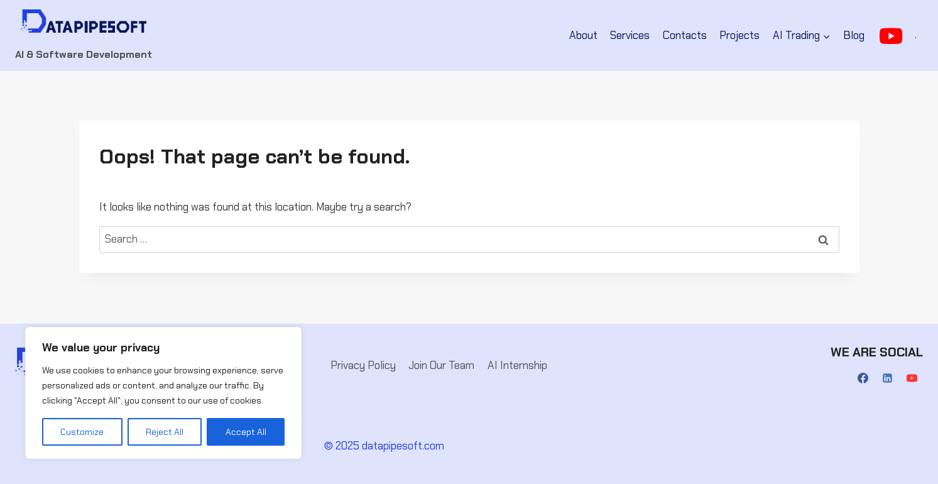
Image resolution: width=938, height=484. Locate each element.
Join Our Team (441, 365)
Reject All (164, 431)
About (583, 35)
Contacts (685, 35)
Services (630, 35)
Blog (853, 35)
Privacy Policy (363, 365)
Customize (82, 431)
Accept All (246, 431)
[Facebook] (863, 378)
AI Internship (517, 365)
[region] (163, 393)
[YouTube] (912, 378)
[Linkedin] (887, 378)
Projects (739, 35)
